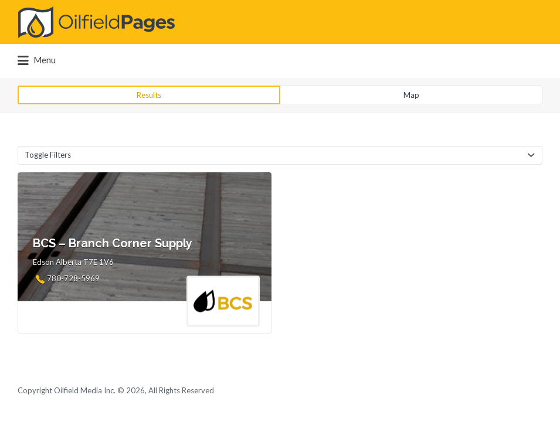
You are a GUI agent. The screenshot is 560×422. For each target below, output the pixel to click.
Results (149, 95)
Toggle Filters (48, 154)
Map (411, 95)
